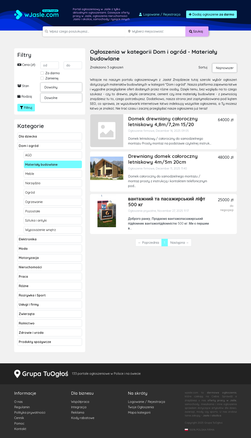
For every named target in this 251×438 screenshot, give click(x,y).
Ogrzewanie (34, 202)
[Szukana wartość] (87, 31)
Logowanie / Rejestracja (146, 402)
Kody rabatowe (82, 418)
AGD (28, 155)
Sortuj (203, 67)
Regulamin (22, 407)
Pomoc (19, 423)
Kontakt (20, 429)
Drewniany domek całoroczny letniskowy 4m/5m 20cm (163, 159)
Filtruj (26, 108)
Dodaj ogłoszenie (211, 14)
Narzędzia (32, 183)
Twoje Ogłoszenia (141, 407)
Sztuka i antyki (36, 220)
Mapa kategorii (139, 412)
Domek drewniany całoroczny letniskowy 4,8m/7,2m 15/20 (163, 121)
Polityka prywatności (29, 412)
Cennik (19, 418)
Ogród (30, 192)
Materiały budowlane (41, 164)
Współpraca (80, 402)
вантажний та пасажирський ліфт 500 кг (166, 201)
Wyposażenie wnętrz (40, 230)
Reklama (77, 412)
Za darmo (52, 73)
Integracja (78, 407)
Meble (29, 174)
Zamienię (51, 78)
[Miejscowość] (159, 31)
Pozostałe (32, 211)
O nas (18, 402)
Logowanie (159, 14)
